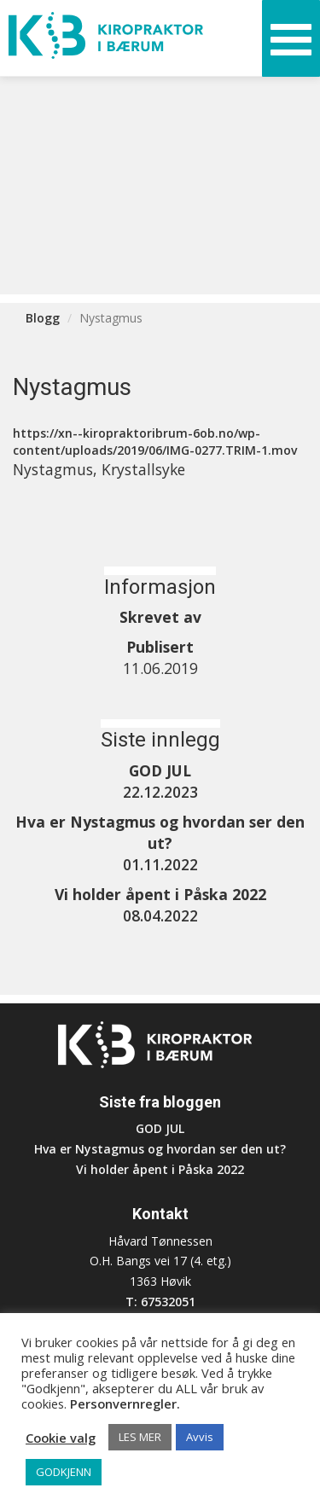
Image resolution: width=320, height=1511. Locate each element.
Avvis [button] (199, 1436)
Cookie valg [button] (61, 1437)
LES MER (140, 1436)
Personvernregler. (125, 1403)
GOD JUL (160, 1128)
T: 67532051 (160, 1301)
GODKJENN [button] (63, 1471)
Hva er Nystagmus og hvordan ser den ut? (160, 1149)
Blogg (43, 318)
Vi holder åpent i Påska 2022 (160, 1169)
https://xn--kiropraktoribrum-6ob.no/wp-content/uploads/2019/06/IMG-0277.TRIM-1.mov (155, 441)
